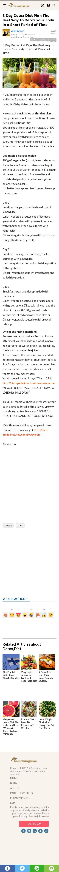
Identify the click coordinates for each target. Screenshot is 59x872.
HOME (14, 777)
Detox (8, 525)
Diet (20, 525)
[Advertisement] (29, 558)
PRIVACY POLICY (20, 797)
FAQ (12, 802)
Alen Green (17, 30)
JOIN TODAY (34, 823)
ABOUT (14, 787)
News (33, 40)
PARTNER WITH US (21, 792)
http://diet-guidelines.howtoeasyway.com (29, 383)
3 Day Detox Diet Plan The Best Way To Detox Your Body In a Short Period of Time (28, 20)
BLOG (13, 782)
